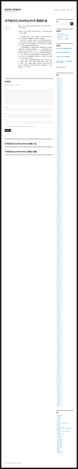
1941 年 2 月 (59, 324)
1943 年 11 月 (59, 280)
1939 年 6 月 (59, 351)
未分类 (58, 425)
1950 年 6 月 (59, 174)
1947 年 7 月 (59, 221)
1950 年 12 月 (59, 166)
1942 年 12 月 (59, 294)
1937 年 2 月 (59, 388)
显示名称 (7, 107)
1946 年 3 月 (59, 242)
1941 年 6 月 (59, 318)
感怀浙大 (58, 424)
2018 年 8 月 (59, 119)
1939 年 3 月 (59, 355)
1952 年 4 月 (59, 144)
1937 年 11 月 (59, 376)
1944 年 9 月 (59, 266)
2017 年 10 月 (59, 128)
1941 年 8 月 (59, 316)
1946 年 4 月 (59, 241)
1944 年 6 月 (59, 270)
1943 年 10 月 (59, 281)
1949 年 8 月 (59, 187)
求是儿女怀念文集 (60, 433)
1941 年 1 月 (59, 325)
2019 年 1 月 (59, 115)
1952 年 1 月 (59, 148)
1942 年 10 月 (59, 297)
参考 (58, 420)
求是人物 (58, 432)
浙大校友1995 (59, 436)
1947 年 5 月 (59, 223)
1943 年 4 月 (59, 289)
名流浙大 (58, 421)
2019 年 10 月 (59, 104)
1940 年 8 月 (59, 332)
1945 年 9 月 (59, 250)
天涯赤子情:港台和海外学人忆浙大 (63, 423)
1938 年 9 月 (59, 363)
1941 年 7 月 (59, 317)
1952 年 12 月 (59, 134)
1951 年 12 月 (59, 150)
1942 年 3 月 (59, 306)
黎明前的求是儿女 (60, 451)
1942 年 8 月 (59, 300)
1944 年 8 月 (59, 268)
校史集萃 (58, 429)
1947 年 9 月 (59, 218)
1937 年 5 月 (59, 384)
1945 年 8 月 (59, 252)
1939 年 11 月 (59, 344)
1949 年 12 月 (59, 182)
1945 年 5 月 (59, 256)
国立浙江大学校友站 (13, 9)
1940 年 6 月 (59, 335)
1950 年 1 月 (59, 181)
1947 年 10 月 (59, 217)
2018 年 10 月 (59, 116)
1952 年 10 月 (59, 136)
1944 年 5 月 (59, 272)
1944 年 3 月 (59, 274)
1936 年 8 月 (59, 396)
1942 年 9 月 (59, 298)
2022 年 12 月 (59, 85)
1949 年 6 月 (59, 190)
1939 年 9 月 (59, 347)
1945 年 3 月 (59, 258)
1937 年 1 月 (59, 389)
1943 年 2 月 (59, 292)
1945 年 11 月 (59, 248)
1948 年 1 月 (59, 213)
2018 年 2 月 (59, 124)
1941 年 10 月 (59, 313)
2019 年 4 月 (59, 111)
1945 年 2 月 (59, 260)
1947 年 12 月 (59, 214)
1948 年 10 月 (59, 201)
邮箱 (6, 113)
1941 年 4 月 (59, 321)
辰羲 (5, 25)
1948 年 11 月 (59, 199)
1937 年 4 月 (59, 385)
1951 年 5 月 (59, 159)
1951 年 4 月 (59, 160)
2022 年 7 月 (59, 87)
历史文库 (57, 9)
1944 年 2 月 (59, 276)
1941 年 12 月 (59, 310)
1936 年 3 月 (59, 403)
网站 (6, 119)
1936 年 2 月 (59, 404)
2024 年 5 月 (59, 79)
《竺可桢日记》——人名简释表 (63, 37)
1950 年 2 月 (59, 179)
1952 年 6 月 (59, 142)
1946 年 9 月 (59, 234)
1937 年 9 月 (59, 379)
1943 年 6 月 (59, 286)
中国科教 (58, 416)
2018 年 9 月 (59, 118)
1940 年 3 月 (59, 339)
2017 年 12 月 (59, 126)
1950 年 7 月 (59, 172)
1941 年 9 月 (59, 314)
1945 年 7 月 (59, 253)
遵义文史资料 (59, 447)
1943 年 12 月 (59, 278)
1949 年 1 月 (59, 197)
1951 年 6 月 (59, 158)
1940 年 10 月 (59, 329)
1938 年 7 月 (59, 365)
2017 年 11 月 (59, 127)
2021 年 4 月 (59, 95)
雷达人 (58, 450)
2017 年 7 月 (59, 131)
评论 (6, 88)
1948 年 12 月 (59, 198)
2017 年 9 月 (59, 130)
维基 (68, 9)
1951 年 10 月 (59, 152)
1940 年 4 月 (59, 337)
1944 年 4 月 (59, 273)
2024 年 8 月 (59, 77)
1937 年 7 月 (59, 381)
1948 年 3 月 (59, 210)
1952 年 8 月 (59, 139)
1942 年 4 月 (59, 305)
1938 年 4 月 (59, 369)
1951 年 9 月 (59, 154)
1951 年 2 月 (59, 163)
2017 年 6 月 (59, 132)
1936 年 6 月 (59, 399)
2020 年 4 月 (59, 100)
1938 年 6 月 (59, 367)
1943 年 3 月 (59, 290)
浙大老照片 (59, 438)
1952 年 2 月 (59, 147)
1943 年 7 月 (59, 285)
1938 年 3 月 (59, 371)
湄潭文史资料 (59, 443)
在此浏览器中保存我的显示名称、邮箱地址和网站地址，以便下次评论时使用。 (20, 126)
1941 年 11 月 (59, 312)
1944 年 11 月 (59, 264)
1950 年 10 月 (59, 168)
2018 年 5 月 (59, 122)
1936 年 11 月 (59, 392)
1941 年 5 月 (59, 320)
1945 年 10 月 (59, 249)
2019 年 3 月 (59, 112)
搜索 (57, 21)
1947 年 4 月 (59, 225)
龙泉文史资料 (59, 452)
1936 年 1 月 (59, 406)
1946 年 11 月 (59, 231)
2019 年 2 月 (59, 114)
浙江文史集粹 (59, 442)
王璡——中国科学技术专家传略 (63, 35)
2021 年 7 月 (59, 92)
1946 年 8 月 (59, 235)
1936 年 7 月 (59, 398)
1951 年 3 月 (59, 162)
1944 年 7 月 (59, 269)
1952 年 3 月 (59, 146)
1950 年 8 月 (59, 171)
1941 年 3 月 (59, 323)
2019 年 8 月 (59, 106)
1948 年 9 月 (59, 202)
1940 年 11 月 (59, 328)
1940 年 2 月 (59, 340)
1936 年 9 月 (59, 395)
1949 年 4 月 (59, 193)
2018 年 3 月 (59, 123)
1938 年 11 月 (59, 360)
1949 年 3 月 (59, 194)
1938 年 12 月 (59, 359)
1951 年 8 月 (59, 155)
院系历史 (58, 448)
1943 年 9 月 (59, 282)
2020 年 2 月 (59, 102)
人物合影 (58, 419)
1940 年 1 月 (59, 341)
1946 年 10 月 (59, 233)
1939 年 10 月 (59, 345)
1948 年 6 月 (59, 206)
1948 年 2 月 (59, 211)
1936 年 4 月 (59, 402)
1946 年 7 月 (59, 237)
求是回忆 (58, 435)
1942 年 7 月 (59, 301)
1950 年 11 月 (59, 167)
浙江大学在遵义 (60, 439)
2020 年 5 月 (59, 99)
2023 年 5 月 (59, 84)
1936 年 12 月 (59, 391)
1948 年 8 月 (59, 203)
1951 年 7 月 (59, 156)
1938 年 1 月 (59, 373)
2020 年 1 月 (59, 103)
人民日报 (58, 417)
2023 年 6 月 (59, 83)
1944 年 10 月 (59, 265)
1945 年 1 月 (59, 261)
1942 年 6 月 (59, 302)
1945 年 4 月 (59, 257)
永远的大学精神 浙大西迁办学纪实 (63, 431)
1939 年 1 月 (59, 357)
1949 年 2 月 (59, 195)
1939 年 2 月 (59, 356)
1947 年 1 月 (59, 229)
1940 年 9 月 (59, 331)
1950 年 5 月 (59, 175)
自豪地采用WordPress (17, 463)
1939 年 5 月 (59, 352)
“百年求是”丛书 (60, 415)
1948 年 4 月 (59, 209)
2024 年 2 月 (59, 80)
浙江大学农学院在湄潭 (65, 52)
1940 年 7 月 (59, 333)
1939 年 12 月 (59, 343)
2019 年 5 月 (59, 110)
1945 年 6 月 (59, 254)
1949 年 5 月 (59, 191)
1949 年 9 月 (59, 186)
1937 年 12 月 (59, 375)
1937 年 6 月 (59, 383)
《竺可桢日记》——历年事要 (62, 39)
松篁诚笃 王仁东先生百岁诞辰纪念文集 (64, 428)
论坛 (72, 9)
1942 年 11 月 (59, 296)
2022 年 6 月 (59, 88)
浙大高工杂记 (63, 67)
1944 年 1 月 (59, 277)
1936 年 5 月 (59, 400)
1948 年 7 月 (59, 205)
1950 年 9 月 (59, 170)
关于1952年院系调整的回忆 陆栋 (66, 48)
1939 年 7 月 (59, 349)
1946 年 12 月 (59, 230)
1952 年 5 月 (59, 143)
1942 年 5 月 (59, 304)
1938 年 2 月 (59, 372)
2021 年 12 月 (59, 89)
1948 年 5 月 (59, 207)
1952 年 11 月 (59, 135)
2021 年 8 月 (59, 91)
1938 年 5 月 (59, 368)
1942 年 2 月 (59, 308)
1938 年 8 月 (59, 364)
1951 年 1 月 (59, 164)
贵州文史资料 (59, 446)
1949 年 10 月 (59, 185)
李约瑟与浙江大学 (60, 427)
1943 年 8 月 (59, 284)
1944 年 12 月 (59, 262)
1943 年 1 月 (59, 293)
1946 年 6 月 (59, 238)
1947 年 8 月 (59, 219)
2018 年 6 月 (59, 120)
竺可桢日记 (63, 9)
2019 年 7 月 (59, 107)
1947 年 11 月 (59, 215)
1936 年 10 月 (59, 394)
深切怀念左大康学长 (61, 33)
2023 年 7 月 (59, 81)
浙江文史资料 (59, 440)
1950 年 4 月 (59, 177)
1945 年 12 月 (59, 246)
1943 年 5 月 (59, 288)
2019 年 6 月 (59, 108)
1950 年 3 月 (59, 178)
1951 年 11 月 (59, 151)
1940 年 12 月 (59, 327)
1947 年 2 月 (59, 227)
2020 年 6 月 (59, 97)
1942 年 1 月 (59, 309)
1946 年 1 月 (59, 245)
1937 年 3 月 (59, 387)
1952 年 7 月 (59, 140)
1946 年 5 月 (59, 239)
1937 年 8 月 (59, 380)
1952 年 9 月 (59, 138)
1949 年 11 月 (59, 183)
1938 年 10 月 (59, 361)
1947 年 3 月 (59, 226)
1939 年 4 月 (59, 353)
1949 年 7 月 (59, 189)
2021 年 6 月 (59, 93)
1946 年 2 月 (59, 243)
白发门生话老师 (60, 36)
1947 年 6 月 (59, 222)
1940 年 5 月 (59, 336)
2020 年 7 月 (59, 96)
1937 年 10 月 (59, 377)
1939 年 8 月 (59, 348)
